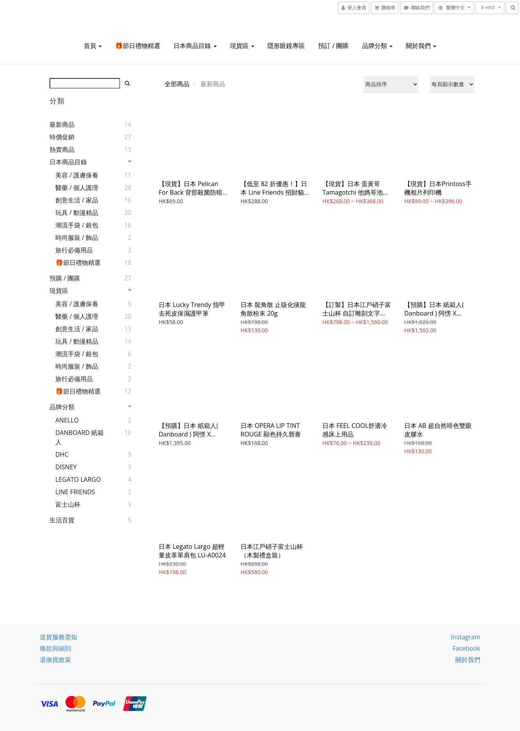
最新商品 (62, 124)
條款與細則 (55, 648)
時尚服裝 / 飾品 (76, 237)
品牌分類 (377, 45)
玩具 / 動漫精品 (76, 212)
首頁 (93, 45)
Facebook (466, 648)
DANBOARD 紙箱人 (79, 437)
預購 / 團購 (65, 278)
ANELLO (67, 420)
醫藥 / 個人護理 (76, 187)
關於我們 (421, 45)
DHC (61, 454)
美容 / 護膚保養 (76, 175)
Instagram (465, 637)
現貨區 (242, 45)
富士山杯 (67, 504)
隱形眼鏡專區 (286, 45)
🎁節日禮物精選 (137, 45)
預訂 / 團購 (333, 45)
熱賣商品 (62, 149)
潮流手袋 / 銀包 (76, 225)
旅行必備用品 (74, 250)
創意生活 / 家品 (76, 200)
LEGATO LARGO (78, 479)
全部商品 (176, 84)
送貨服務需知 (58, 637)
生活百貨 (62, 520)
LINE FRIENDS (75, 492)
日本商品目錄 (194, 45)
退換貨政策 (55, 659)
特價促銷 (62, 137)
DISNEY (66, 467)
